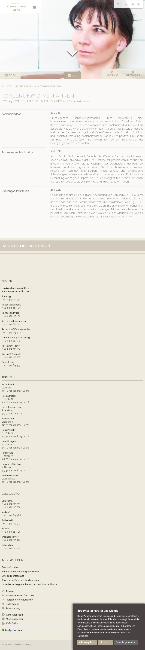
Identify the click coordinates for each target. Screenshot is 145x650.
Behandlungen (23, 86)
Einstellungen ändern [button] (126, 642)
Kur (9, 86)
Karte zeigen (81, 101)
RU (138, 4)
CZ (126, 4)
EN (132, 4)
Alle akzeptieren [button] (87, 642)
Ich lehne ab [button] (105, 642)
